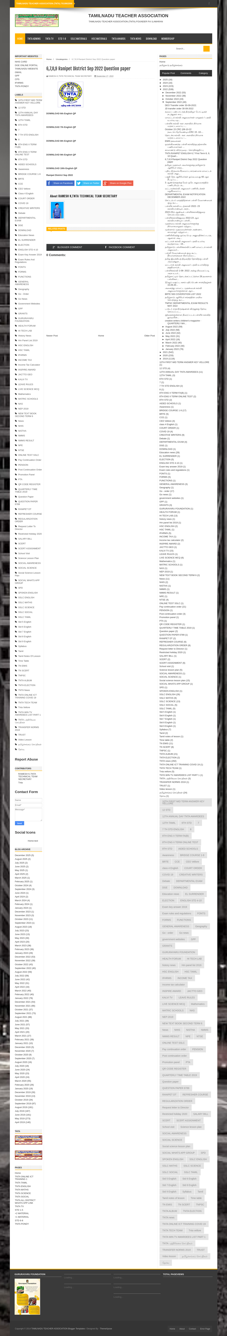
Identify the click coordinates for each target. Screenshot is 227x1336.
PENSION (23, 465)
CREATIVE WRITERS (29, 208)
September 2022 (23, 968)
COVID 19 (23, 203)
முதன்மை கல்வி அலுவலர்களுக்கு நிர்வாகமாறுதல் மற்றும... (182, 225)
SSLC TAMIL (24, 617)
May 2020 (20, 1073)
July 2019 (19, 1111)
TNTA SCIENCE (23, 1193)
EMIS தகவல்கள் (173, 141)
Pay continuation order (29, 460)
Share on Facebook (59, 183)
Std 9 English (24, 641)
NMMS (21, 435)
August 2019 (21, 1107)
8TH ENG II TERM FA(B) (171, 393)
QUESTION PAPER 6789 (171, 635)
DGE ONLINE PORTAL (26, 65)
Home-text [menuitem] (33, 841)
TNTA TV (49, 38)
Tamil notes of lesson (29, 656)
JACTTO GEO (25, 374)
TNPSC (22, 675)
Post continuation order (30, 469)
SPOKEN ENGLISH (28, 592)
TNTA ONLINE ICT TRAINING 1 (24, 1178)
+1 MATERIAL (22, 1217)
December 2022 (23, 956)
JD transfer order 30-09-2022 (179, 108)
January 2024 (21, 908)
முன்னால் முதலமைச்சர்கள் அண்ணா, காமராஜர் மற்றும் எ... (183, 231)
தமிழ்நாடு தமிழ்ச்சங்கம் (171, 65)
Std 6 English (24, 627)
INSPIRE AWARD (27, 369)
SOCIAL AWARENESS (29, 563)
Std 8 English (24, 636)
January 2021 (21, 1043)
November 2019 (23, 1096)
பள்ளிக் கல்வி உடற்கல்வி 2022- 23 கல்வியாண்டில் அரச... (182, 207)
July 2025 (19, 862)
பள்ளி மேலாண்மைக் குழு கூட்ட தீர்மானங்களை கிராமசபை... (181, 254)
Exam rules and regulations (25, 261)
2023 (166, 86)
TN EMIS (22, 666)
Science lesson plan (28, 558)
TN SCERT (23, 670)
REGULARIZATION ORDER (173, 645)
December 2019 (23, 1092)
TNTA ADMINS (34, 38)
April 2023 (20, 941)
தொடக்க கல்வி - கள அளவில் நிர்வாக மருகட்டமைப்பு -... (184, 136)
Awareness (23, 169)
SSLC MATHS (25, 602)
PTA (20, 479)
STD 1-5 (19, 1210)
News (21, 421)
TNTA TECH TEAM (27, 702)
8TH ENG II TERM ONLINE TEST (26, 153)
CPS (17, 79)
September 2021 (23, 1013)
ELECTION (23, 245)
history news (24, 335)
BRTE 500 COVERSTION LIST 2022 (183, 294)
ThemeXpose (106, 1328)
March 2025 (21, 877)
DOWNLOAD (151, 38)
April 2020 (20, 1077)
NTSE (21, 450)
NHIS (20, 426)
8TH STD (22, 159)
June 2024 (20, 893)
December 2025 (23, 855)
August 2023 (21, 927)
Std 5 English (24, 622)
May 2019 (20, 1118)
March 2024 (21, 900)
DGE (20, 225)
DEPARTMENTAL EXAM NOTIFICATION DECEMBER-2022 (185, 195)
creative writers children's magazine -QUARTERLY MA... (183, 322)
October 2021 (21, 1009)
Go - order (23, 294)
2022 (166, 89)
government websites (29, 303)
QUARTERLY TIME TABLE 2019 (26, 490)
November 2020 (23, 1051)
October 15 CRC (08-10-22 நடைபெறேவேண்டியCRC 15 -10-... (184, 130)
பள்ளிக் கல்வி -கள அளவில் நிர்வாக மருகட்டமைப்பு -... (183, 125)
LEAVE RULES (25, 384)
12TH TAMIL (24, 120)
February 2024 (22, 904)
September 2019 (23, 1103)
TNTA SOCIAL (22, 1196)
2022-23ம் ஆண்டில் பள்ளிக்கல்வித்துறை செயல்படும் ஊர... (185, 213)
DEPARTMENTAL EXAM (171, 442)
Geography (23, 289)
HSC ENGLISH (25, 345)
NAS (20, 403)
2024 (166, 83)
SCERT (22, 543)
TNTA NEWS (135, 38)
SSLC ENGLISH (26, 597)
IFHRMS (19, 83)
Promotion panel (26, 474)
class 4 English (25, 193)
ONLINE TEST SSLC (28, 455)
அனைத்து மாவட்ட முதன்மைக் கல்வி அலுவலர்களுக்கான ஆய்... (183, 289)
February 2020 (22, 1085)
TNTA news (24, 690)
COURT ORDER (26, 198)
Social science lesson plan (172, 680)
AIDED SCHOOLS (27, 164)
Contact (192, 1329)
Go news (22, 299)
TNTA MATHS (22, 1189)
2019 (166, 358)
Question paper (25, 496)
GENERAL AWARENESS (22, 283)
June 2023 (20, 934)
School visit (24, 553)
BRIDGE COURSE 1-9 (29, 174)
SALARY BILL (25, 538)
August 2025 (21, 859)
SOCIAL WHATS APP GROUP (174, 684)
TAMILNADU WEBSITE (26, 68)
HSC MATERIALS (99, 38)
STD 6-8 (19, 1220)
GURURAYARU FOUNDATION (24, 319)
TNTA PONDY (22, 86)
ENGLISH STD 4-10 (28, 249)
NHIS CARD (21, 61)
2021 (166, 352)
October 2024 (21, 885)
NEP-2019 (23, 408)
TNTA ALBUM (25, 680)
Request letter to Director (171, 648)
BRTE (21, 179)
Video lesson (25, 739)
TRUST (22, 734)
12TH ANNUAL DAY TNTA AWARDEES (26, 114)
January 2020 (21, 1088)
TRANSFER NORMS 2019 (172, 782)
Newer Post (52, 335)
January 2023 (21, 953)
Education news (26, 235)
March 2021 (21, 1035)
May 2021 (20, 1028)
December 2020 (23, 1047)
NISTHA (22, 431)
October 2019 (21, 1099)
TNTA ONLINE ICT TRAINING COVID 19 (26, 696)
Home (20, 38)
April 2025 (20, 874)
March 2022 (21, 990)
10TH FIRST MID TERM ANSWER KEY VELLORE (28, 101)
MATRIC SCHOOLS (28, 399)
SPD (20, 588)
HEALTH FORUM (27, 326)
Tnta (20, 782)
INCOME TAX (25, 360)
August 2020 (21, 1062)
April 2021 (20, 1032)
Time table (23, 661)
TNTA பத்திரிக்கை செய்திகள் (173, 778)
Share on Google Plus (117, 183)
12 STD (22, 107)
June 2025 (20, 866)
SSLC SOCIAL (25, 612)
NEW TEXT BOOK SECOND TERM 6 (26, 414)
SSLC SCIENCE (26, 607)
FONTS (22, 267)
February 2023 (22, 949)
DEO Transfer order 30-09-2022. (181, 105)
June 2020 (20, 1069)
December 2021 (23, 1002)
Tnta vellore (24, 707)
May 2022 (20, 983)
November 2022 (23, 960)
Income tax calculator (29, 364)
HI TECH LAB (25, 330)
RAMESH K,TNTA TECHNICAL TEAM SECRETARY (28, 776)
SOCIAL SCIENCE (27, 568)
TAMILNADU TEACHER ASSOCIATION (128, 15)
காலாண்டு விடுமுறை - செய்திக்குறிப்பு (184, 150)
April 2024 (20, 896)
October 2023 (21, 919)
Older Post (149, 335)
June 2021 (20, 1024)
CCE (20, 184)
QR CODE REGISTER (29, 484)
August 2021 (21, 1017)
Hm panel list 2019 (27, 340)
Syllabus (22, 646)
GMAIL (18, 72)
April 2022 (20, 987)
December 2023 (23, 911)
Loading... (69, 1277)
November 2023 (23, 915)
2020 (166, 355)
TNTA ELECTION (26, 685)
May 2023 (20, 938)
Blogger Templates (76, 1328)
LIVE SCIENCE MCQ (28, 389)
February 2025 (22, 881)
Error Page (205, 1329)
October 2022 (21, 964)
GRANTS (22, 313)
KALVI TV (23, 379)
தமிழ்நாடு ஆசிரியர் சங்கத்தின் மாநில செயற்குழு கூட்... (183, 298)
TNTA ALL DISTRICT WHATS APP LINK (25, 1201)
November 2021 (23, 1006)
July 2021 (19, 1020)
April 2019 (20, 1122)
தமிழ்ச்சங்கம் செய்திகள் (29, 744)
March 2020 (21, 1081)
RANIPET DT (24, 509)
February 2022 (22, 994)
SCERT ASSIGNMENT (29, 548)
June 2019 (20, 1114)
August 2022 (21, 972)
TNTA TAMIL (21, 1182)
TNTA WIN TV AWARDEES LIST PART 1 (28, 713)
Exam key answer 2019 (30, 254)
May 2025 (20, 870)
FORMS (22, 272)
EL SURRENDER (26, 240)
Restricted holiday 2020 (30, 534)
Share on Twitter (87, 183)
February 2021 (22, 1039)
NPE (20, 445)
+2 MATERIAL (22, 1213)
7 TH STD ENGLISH (28, 134)
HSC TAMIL (24, 350)
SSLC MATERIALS (79, 38)
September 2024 (23, 889)
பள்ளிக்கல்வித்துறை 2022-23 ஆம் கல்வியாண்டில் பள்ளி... (182, 219)
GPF (17, 75)
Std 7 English (24, 631)
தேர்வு (21, 749)
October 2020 (21, 1054)
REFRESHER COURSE (30, 514)
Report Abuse (26, 759)
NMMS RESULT (26, 440)
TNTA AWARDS (118, 38)
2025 (166, 79)
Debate (21, 213)
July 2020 (19, 1066)
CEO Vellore (24, 188)
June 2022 (20, 979)
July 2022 (19, 975)
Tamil (20, 651)
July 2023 (19, 930)
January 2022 (21, 998)
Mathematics (24, 394)
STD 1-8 (62, 38)
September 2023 (23, 923)
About (182, 1329)
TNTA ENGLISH (23, 1186)
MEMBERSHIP (167, 38)
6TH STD (22, 125)
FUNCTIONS (24, 276)
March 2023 (21, 945)
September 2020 (23, 1058)
